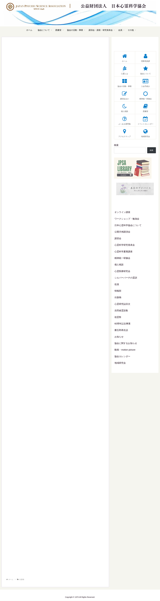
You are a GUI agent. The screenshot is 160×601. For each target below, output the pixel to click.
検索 (116, 145)
